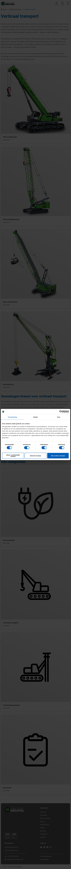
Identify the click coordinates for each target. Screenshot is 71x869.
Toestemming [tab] (12, 417)
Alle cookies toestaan (58, 455)
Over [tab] (58, 417)
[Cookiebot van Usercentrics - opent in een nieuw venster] (61, 411)
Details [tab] (35, 417)
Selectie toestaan (35, 455)
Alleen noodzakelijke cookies (13, 455)
